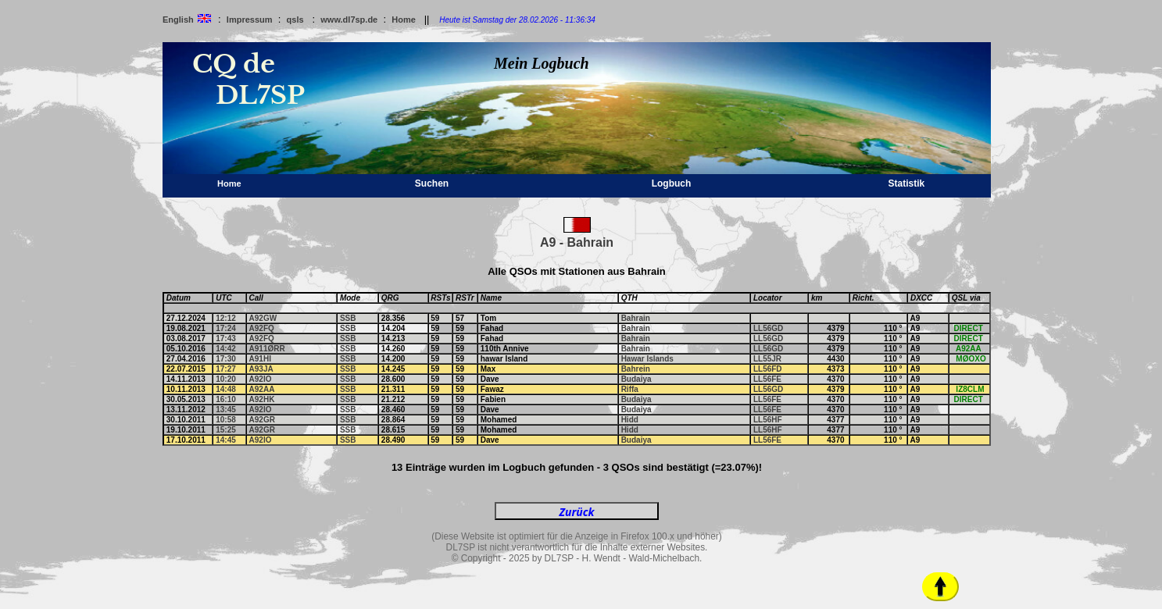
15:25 (226, 430)
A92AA (262, 389)
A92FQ (261, 328)
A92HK (262, 399)
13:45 (226, 409)
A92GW (263, 318)
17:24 (226, 328)
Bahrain (635, 318)
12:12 (226, 318)
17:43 (226, 338)
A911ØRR (267, 348)
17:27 (226, 369)
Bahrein (635, 369)
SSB (348, 318)
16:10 (226, 399)
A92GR (262, 419)
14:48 (226, 389)
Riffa (629, 389)
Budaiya (636, 379)
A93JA (261, 369)
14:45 (226, 440)
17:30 (226, 358)
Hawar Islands (647, 358)
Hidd (629, 419)
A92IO (260, 379)
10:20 (226, 379)
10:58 (226, 419)
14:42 (226, 348)
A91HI (260, 358)
